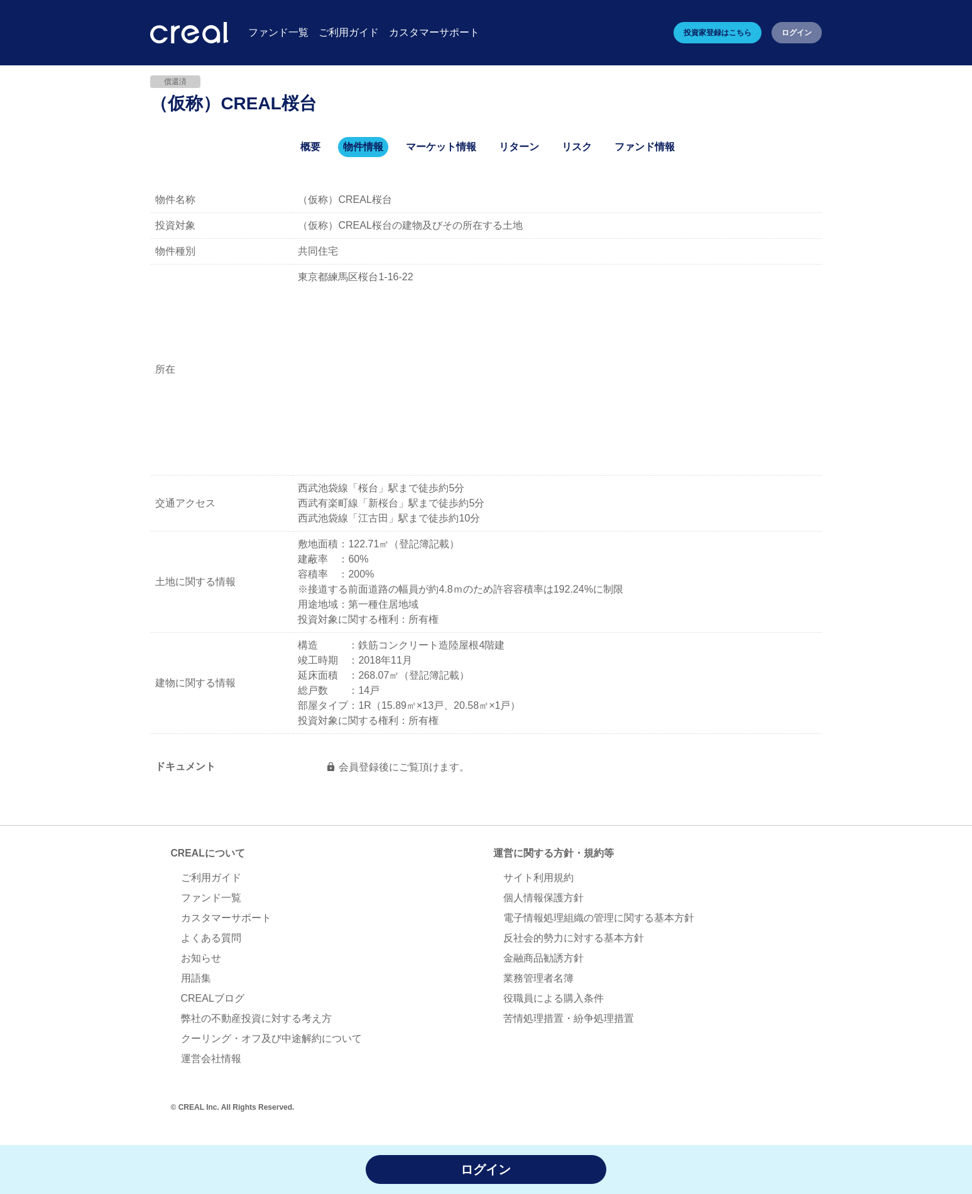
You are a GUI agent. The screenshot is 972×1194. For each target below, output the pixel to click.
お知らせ (201, 958)
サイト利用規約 (538, 878)
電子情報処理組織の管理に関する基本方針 (598, 918)
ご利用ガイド (211, 878)
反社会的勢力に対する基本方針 (573, 938)
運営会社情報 (211, 1059)
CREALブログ (212, 999)
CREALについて (208, 853)
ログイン (797, 32)
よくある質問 (211, 938)
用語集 (196, 978)
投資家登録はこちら (717, 32)
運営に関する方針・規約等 (553, 853)
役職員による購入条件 (553, 999)
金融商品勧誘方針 (543, 958)
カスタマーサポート (226, 918)
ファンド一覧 (211, 898)
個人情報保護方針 (543, 898)
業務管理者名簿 (538, 978)
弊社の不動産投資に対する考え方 (256, 1019)
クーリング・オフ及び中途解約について (271, 1039)
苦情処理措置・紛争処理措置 (568, 1019)
